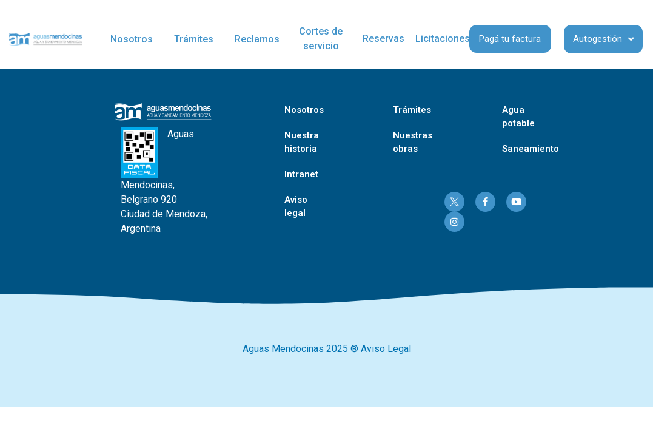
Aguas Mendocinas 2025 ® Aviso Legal (327, 348)
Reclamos (257, 39)
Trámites (193, 39)
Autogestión (603, 39)
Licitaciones (442, 38)
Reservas (383, 38)
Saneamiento (530, 148)
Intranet (301, 174)
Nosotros (131, 39)
